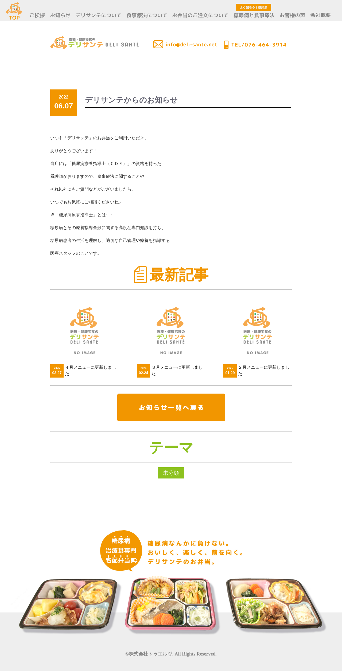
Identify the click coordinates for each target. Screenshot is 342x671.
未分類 (171, 473)
